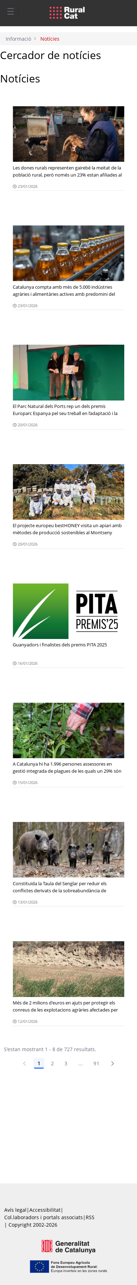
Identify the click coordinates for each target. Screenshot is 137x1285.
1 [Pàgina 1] (39, 1063)
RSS (90, 1217)
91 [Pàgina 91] (96, 1063)
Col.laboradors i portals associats (43, 1217)
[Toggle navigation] (10, 11)
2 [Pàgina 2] (52, 1063)
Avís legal (15, 1209)
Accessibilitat (45, 1209)
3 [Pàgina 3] (65, 1063)
